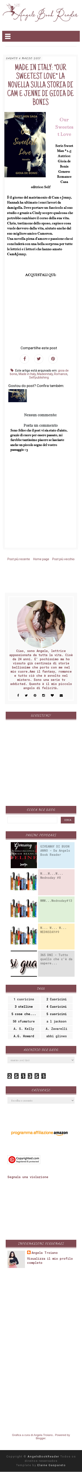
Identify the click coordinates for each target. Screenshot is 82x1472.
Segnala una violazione (27, 1177)
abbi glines (56, 1036)
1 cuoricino (24, 999)
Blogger (40, 1438)
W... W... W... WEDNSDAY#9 (53, 930)
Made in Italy (27, 374)
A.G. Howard (24, 1036)
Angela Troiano (44, 1253)
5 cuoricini (56, 1014)
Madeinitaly (45, 374)
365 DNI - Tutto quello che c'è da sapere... (56, 959)
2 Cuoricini (56, 999)
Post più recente (18, 559)
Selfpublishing (39, 377)
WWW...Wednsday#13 (56, 901)
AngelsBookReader (44, 1456)
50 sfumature (24, 1021)
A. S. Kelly (24, 1029)
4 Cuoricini (56, 1006)
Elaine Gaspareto (51, 1465)
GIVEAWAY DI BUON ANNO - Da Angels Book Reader (55, 850)
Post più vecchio (63, 559)
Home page (41, 559)
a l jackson (56, 1021)
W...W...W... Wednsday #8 (51, 875)
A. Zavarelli (56, 1029)
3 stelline (24, 1006)
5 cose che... (23, 1014)
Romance (60, 374)
